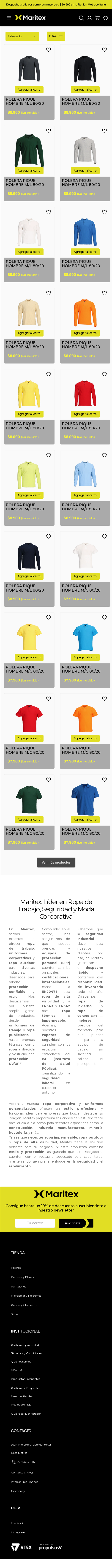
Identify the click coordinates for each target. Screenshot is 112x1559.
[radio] (82, 36)
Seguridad (57, 909)
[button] (89, 18)
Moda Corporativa (67, 912)
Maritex (30, 902)
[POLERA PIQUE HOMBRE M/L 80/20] (29, 82)
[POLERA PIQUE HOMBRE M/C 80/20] (85, 569)
